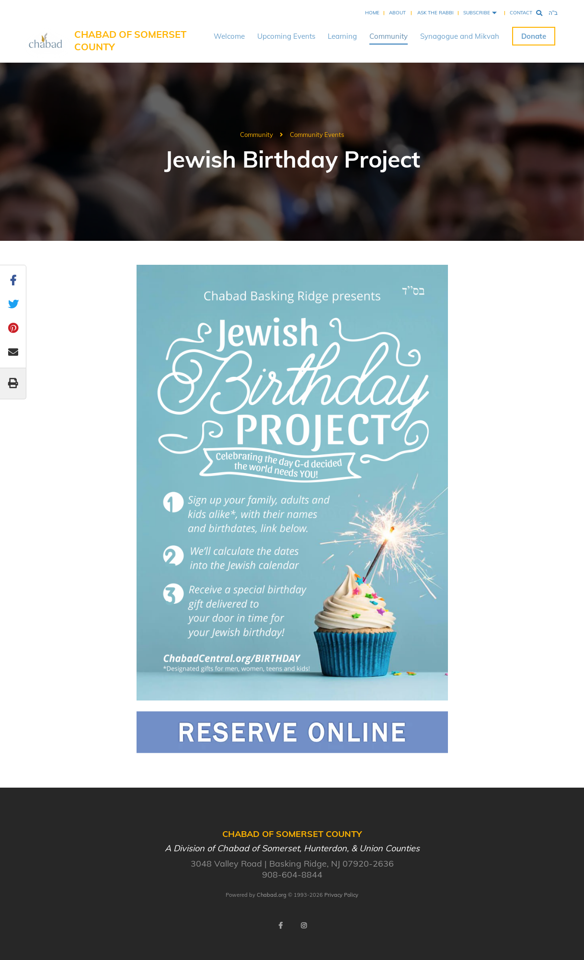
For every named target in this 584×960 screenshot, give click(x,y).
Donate (533, 36)
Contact (521, 13)
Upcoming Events (286, 36)
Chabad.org (271, 895)
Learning (342, 36)
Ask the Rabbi (435, 13)
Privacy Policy (341, 895)
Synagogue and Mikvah (459, 36)
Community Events (317, 134)
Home (372, 13)
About (397, 13)
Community (388, 36)
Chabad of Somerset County (130, 40)
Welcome (229, 36)
